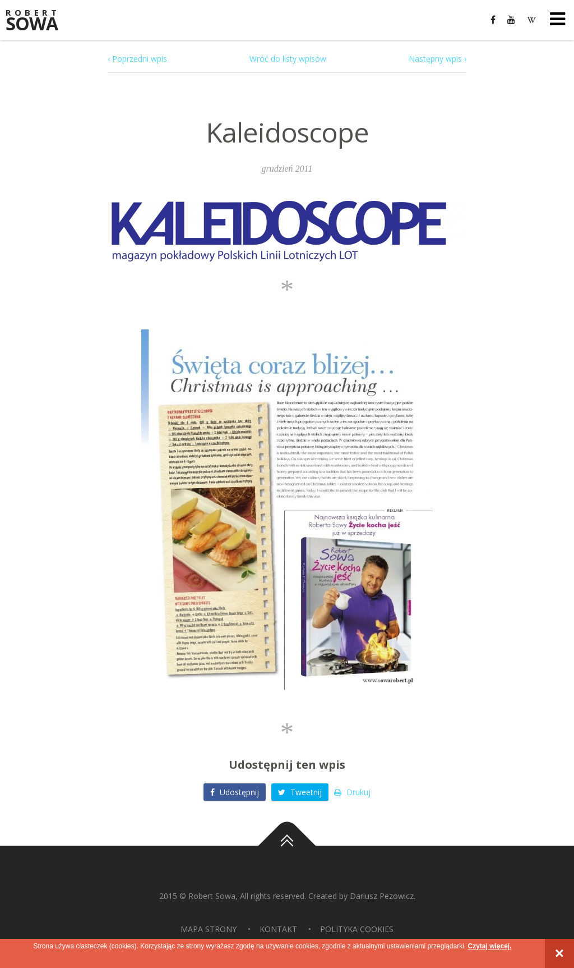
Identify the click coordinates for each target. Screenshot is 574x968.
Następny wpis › (437, 58)
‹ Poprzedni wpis (137, 58)
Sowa (39, 21)
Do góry (287, 845)
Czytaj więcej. (489, 946)
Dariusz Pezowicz (382, 896)
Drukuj (352, 792)
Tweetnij (300, 792)
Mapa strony (208, 929)
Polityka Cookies (357, 929)
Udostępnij (234, 792)
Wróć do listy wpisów (287, 58)
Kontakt (278, 929)
